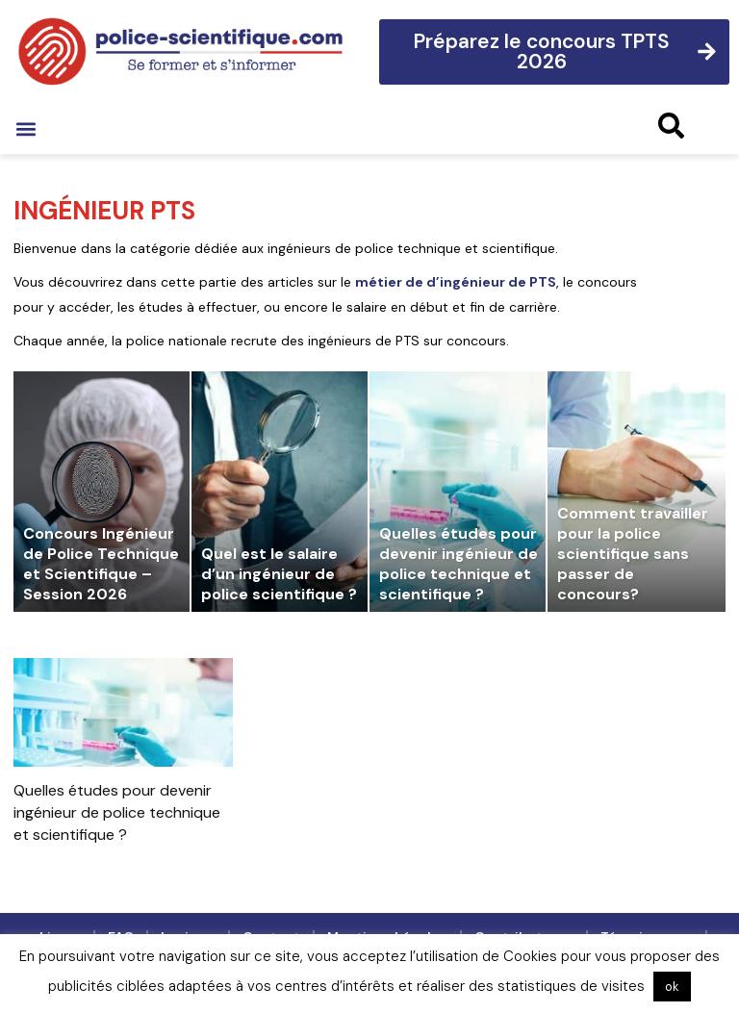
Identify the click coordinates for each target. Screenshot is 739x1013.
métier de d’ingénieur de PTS (455, 282)
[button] (25, 128)
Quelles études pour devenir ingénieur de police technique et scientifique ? (116, 812)
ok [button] (672, 986)
